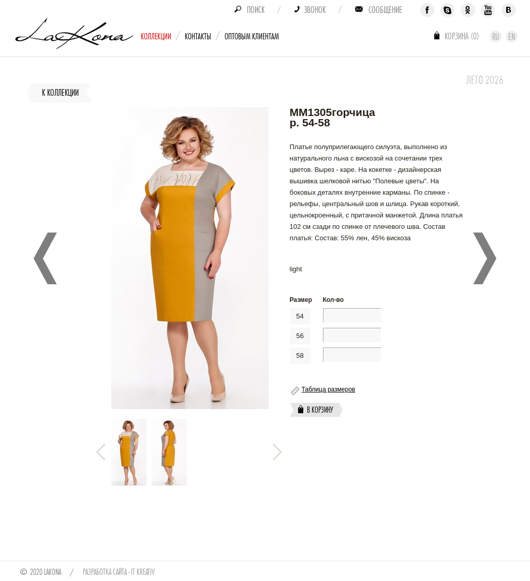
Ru (495, 37)
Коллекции (156, 36)
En (511, 37)
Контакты (198, 36)
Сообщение (385, 10)
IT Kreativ (143, 572)
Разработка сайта (105, 572)
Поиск (255, 10)
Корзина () (462, 36)
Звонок (315, 10)
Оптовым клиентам (252, 36)
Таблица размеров (329, 389)
